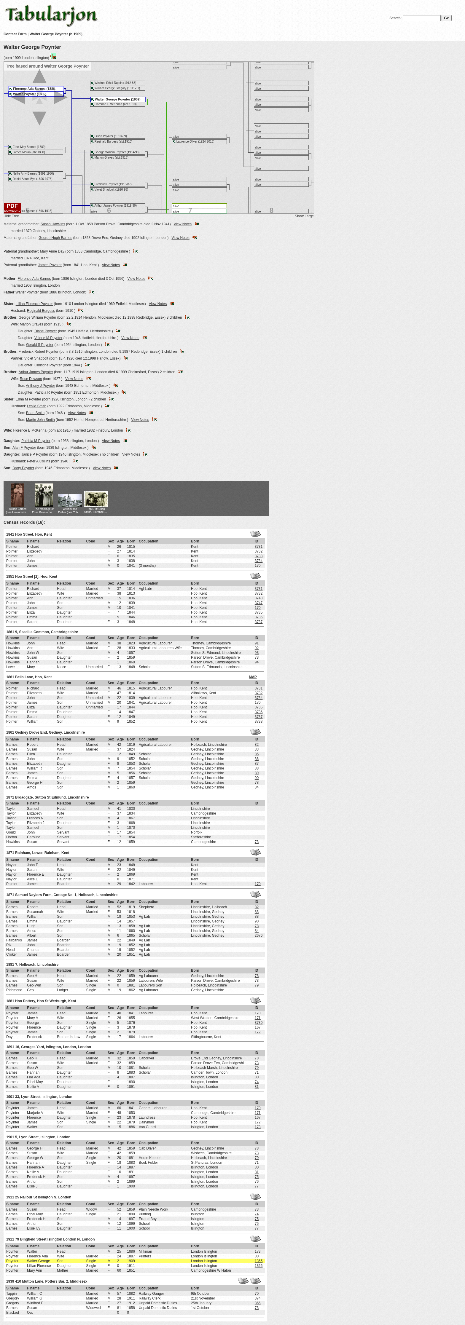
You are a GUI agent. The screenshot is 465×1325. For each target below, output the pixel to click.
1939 (10, 1281)
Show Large (304, 216)
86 (257, 759)
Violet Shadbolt (36, 358)
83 (257, 749)
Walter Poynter (27, 292)
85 (257, 754)
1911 (10, 1197)
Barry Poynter (23, 468)
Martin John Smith (40, 420)
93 (257, 653)
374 (258, 1298)
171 (258, 1018)
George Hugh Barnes (55, 238)
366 (258, 1303)
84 (257, 787)
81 (257, 1087)
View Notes (183, 224)
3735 (259, 612)
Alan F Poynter (24, 448)
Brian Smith (35, 413)
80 (257, 1077)
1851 (10, 576)
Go (446, 18)
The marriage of (44, 510)
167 (258, 1027)
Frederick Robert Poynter (38, 351)
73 (257, 657)
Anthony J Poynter (40, 386)
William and (70, 510)
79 (257, 985)
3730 (259, 1023)
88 (257, 768)
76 (257, 1181)
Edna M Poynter (28, 399)
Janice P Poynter (34, 454)
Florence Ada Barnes (34, 279)
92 (257, 648)
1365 (259, 1261)
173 (258, 1127)
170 (258, 565)
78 (257, 782)
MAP (253, 677)
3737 (259, 622)
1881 (10, 964)
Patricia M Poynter (35, 441)
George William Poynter (37, 317)
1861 (10, 632)
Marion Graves (31, 324)
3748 (259, 598)
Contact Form (15, 34)
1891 (10, 1047)
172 (258, 1032)
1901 (10, 1097)
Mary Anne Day (52, 251)
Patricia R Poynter (48, 392)
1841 (10, 534)
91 (257, 643)
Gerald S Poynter (39, 345)
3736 (259, 617)
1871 (10, 797)
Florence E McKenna (30, 430)
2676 (259, 935)
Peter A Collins (38, 461)
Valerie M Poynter (48, 338)
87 (257, 764)
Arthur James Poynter (36, 372)
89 (257, 773)
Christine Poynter (48, 365)
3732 (259, 551)
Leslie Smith (36, 406)
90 (257, 778)
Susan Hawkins (53, 224)
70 (257, 1294)
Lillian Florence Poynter (34, 304)
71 (257, 1072)
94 (257, 662)
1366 (259, 1266)
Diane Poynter (45, 331)
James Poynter (50, 265)
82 (257, 745)
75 (257, 1177)
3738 (259, 721)
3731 (259, 547)
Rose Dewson (31, 379)
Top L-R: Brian (96, 510)
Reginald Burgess (41, 311)
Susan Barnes (18, 510)
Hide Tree (11, 216)
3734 (259, 561)
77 (257, 1186)
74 (257, 1082)
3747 (259, 603)
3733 (259, 556)
